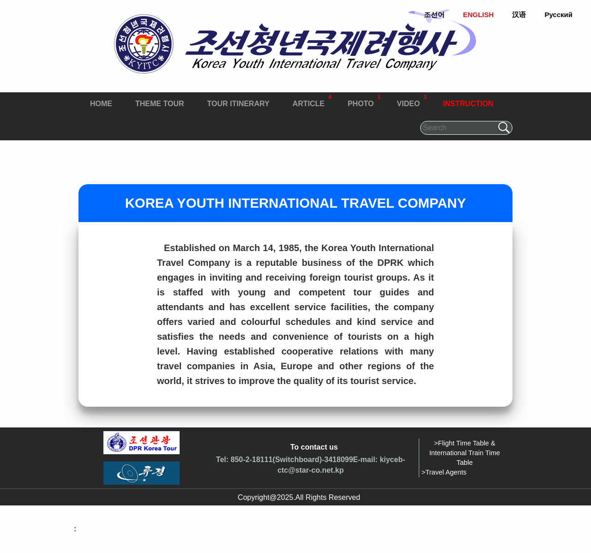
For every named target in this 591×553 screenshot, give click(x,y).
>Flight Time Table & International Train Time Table (464, 452)
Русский (558, 14)
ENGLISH (478, 14)
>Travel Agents (444, 472)
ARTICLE (312, 100)
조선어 (434, 14)
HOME (101, 104)
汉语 (519, 14)
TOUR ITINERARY (238, 104)
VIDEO (412, 100)
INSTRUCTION (468, 104)
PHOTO (364, 100)
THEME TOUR (159, 104)
